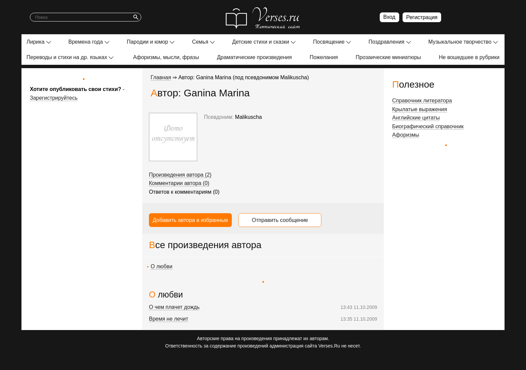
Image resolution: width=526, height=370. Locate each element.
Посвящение (329, 42)
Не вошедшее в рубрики (469, 57)
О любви (161, 266)
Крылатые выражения (419, 109)
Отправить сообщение (280, 220)
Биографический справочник (428, 126)
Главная (161, 77)
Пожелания (324, 57)
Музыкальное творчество (459, 42)
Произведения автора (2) (180, 175)
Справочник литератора (422, 100)
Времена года (85, 42)
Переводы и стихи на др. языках (67, 57)
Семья (200, 42)
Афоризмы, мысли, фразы (166, 57)
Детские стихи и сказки (260, 42)
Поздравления (386, 42)
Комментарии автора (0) (179, 183)
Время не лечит (168, 319)
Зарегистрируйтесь (53, 98)
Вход (389, 17)
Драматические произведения (254, 57)
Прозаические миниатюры (388, 57)
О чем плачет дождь (174, 307)
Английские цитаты (416, 118)
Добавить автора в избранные (190, 220)
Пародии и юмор (147, 42)
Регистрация (422, 17)
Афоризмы (405, 135)
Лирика (36, 42)
